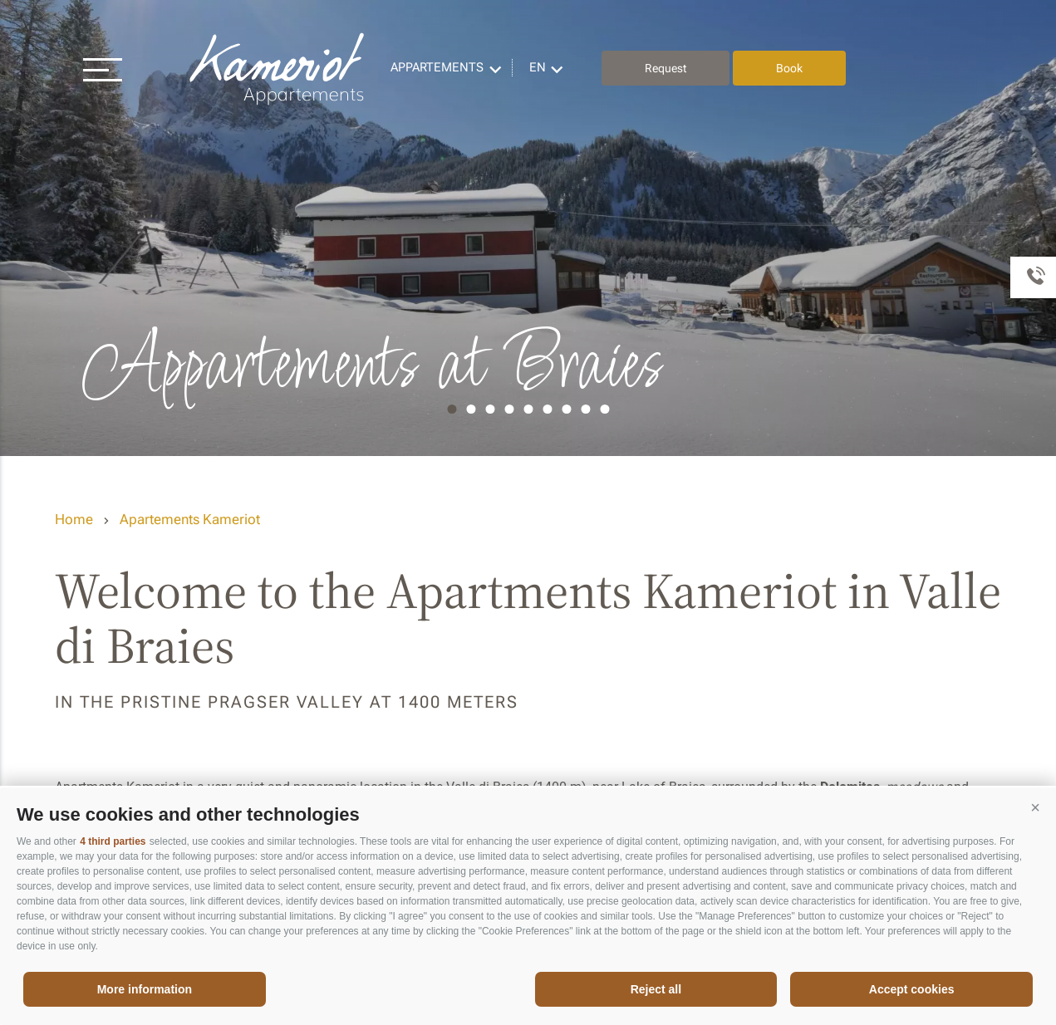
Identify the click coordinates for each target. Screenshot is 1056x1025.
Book (789, 68)
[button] (1035, 808)
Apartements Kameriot (190, 519)
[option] (528, 228)
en (537, 67)
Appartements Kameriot (278, 68)
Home (74, 519)
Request (665, 68)
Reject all (656, 989)
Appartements (437, 67)
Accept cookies (912, 989)
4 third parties (112, 841)
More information (144, 989)
